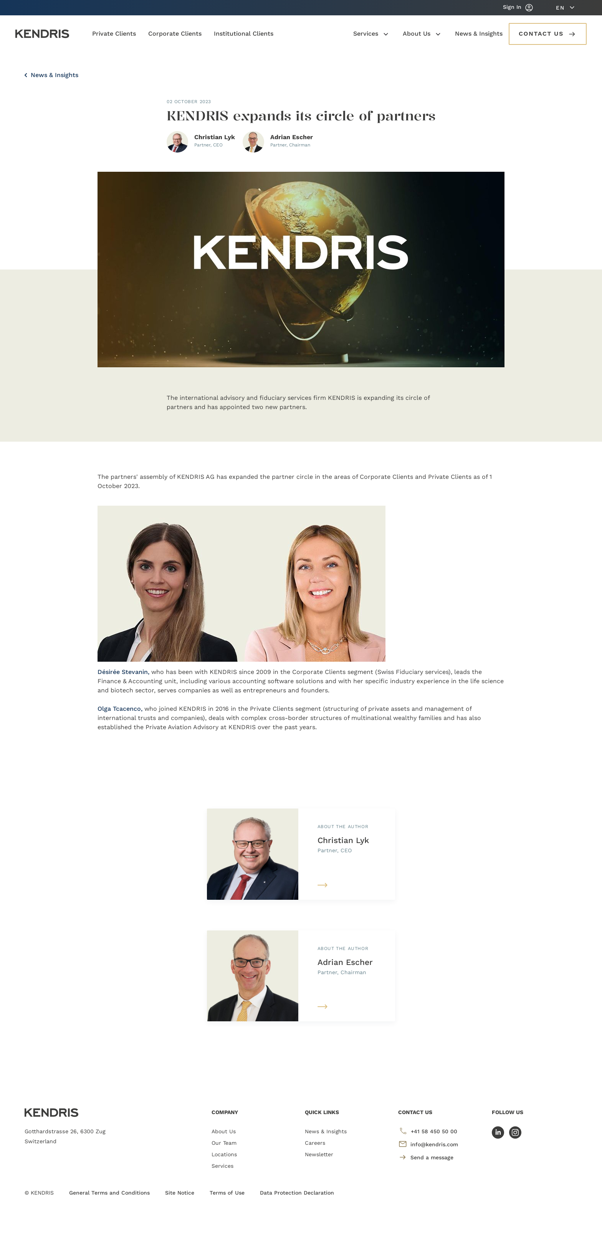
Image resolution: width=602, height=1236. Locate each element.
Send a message (425, 1157)
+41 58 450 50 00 (427, 1131)
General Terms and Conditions (109, 1193)
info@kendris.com (428, 1144)
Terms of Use (227, 1193)
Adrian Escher (345, 962)
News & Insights (51, 75)
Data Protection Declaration (297, 1193)
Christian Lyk (343, 840)
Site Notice (179, 1193)
